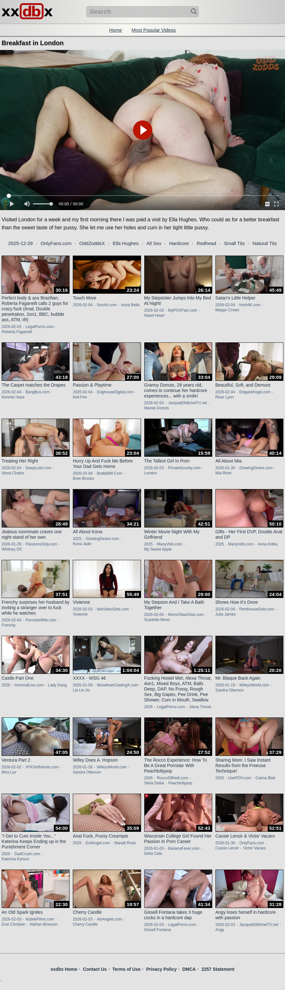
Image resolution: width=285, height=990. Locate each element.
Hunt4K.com (249, 305)
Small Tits (234, 243)
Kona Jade (82, 544)
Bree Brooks (83, 478)
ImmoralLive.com (29, 685)
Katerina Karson (15, 859)
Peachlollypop (180, 783)
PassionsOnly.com (41, 544)
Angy (219, 930)
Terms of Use (127, 969)
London (150, 473)
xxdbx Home (64, 969)
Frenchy (8, 625)
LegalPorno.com (40, 326)
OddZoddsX (92, 243)
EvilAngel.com (98, 843)
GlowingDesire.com (255, 468)
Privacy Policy (161, 969)
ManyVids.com (169, 544)
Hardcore (179, 243)
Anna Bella (130, 305)
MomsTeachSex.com (186, 614)
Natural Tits (265, 243)
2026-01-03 (154, 848)
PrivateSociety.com (184, 468)
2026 (6, 685)
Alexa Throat (200, 707)
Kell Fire (80, 397)
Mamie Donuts (156, 408)
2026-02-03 (11, 326)
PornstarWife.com (41, 620)
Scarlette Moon (157, 620)
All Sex (154, 243)
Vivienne (80, 614)
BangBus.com (38, 392)
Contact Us (95, 969)
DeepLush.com (39, 468)
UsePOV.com (239, 778)
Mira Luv (9, 772)
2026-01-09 (82, 685)
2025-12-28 (20, 243)
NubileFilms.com (40, 919)
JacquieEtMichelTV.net (187, 403)
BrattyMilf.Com (109, 473)
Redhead (206, 243)
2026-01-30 (225, 468)
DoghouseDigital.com (115, 392)
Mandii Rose (125, 843)
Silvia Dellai (154, 783)
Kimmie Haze (13, 397)
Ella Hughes (126, 243)
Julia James (225, 614)
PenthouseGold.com (256, 609)
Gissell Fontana (157, 930)
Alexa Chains (13, 473)
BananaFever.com (183, 848)
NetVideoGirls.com (113, 609)
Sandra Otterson (229, 690)
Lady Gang (57, 685)
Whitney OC (12, 549)
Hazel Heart (154, 315)
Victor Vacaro (254, 848)
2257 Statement (217, 969)
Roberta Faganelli (17, 332)
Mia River (223, 473)
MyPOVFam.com (182, 310)
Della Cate (153, 853)
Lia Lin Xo (81, 690)
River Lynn (224, 397)
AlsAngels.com (109, 919)
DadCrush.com (27, 854)
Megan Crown (227, 310)
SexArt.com (107, 305)
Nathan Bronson (43, 924)
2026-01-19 (225, 685)
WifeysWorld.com (254, 685)
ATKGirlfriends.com (42, 767)
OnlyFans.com (55, 243)
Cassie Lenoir (227, 848)
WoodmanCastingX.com (117, 685)
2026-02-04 (82, 305)
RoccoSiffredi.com (172, 778)
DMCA (189, 969)
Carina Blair (266, 778)
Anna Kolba (268, 544)
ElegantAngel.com (254, 392)
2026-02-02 (11, 767)
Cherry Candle (85, 924)
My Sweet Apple (158, 549)
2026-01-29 (11, 544)
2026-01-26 (82, 767)
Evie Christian (13, 924)
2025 (77, 538)
